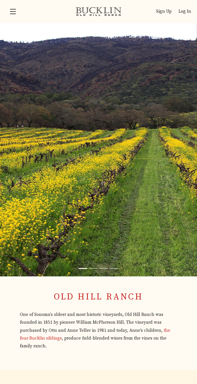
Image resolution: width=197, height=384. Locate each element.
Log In (185, 11)
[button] (14, 11)
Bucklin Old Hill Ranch (98, 11)
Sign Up (164, 11)
